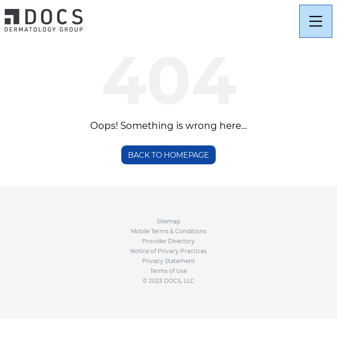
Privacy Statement (168, 260)
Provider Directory (168, 241)
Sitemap (168, 221)
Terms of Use (168, 270)
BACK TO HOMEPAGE (168, 155)
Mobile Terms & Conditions (168, 231)
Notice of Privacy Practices (168, 251)
